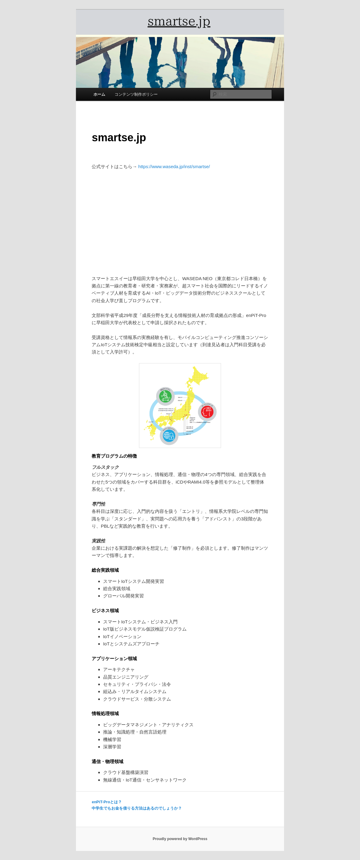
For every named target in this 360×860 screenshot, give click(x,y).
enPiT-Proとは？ (107, 802)
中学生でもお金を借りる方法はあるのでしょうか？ (137, 808)
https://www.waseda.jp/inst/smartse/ (174, 166)
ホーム (99, 94)
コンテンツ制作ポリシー (136, 94)
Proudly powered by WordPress (180, 839)
